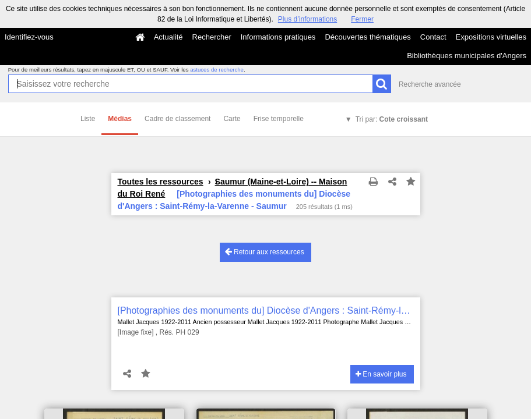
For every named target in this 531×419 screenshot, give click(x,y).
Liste (87, 119)
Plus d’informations (307, 19)
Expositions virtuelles (491, 37)
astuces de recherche (217, 69)
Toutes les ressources (160, 181)
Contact (433, 37)
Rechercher (211, 37)
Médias (120, 119)
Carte (231, 119)
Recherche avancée (430, 84)
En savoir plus (381, 374)
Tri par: (392, 119)
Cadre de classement (177, 119)
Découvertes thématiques (367, 37)
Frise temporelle (279, 119)
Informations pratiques (278, 37)
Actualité (168, 37)
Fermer (362, 19)
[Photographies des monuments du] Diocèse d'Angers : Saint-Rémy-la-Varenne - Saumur (266, 310)
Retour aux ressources (264, 251)
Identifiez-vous (29, 37)
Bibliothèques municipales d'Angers (466, 55)
